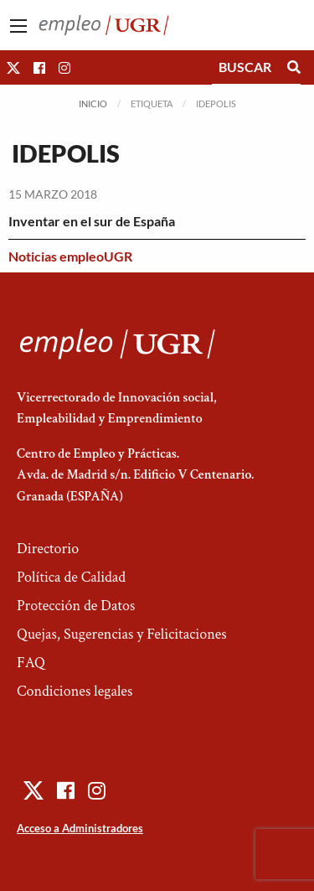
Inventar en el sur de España (91, 221)
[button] (13, 67)
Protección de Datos (76, 605)
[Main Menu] (18, 26)
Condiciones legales (74, 691)
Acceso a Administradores (80, 828)
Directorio (48, 548)
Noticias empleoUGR (70, 256)
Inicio (93, 103)
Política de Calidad (71, 577)
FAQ (31, 662)
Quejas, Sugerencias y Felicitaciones (122, 634)
